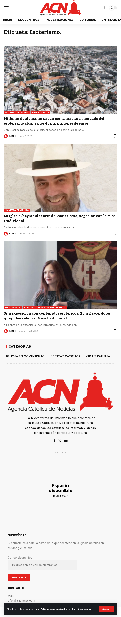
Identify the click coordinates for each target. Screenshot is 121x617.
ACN (11, 136)
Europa (28, 307)
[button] (106, 609)
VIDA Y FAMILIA (40, 113)
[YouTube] (66, 441)
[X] (60, 441)
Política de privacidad (52, 609)
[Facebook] (54, 441)
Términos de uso (81, 609)
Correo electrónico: (42, 562)
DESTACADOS (13, 307)
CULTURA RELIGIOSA (17, 113)
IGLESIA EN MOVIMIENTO (51, 307)
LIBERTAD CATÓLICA (64, 356)
